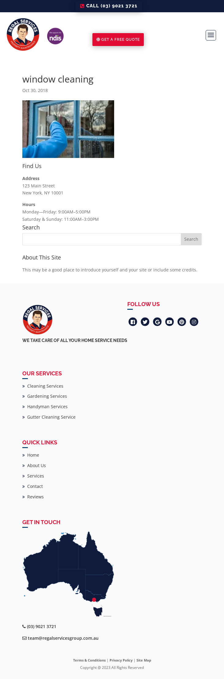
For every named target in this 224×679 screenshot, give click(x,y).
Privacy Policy (121, 660)
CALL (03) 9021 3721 (111, 6)
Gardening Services (44, 396)
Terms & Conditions (89, 660)
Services (33, 476)
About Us (34, 465)
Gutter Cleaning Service (49, 417)
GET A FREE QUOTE (120, 39)
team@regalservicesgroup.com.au (63, 638)
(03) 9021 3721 (41, 626)
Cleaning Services (42, 386)
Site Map (143, 660)
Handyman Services (45, 406)
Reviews (33, 497)
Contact (32, 486)
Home (30, 455)
